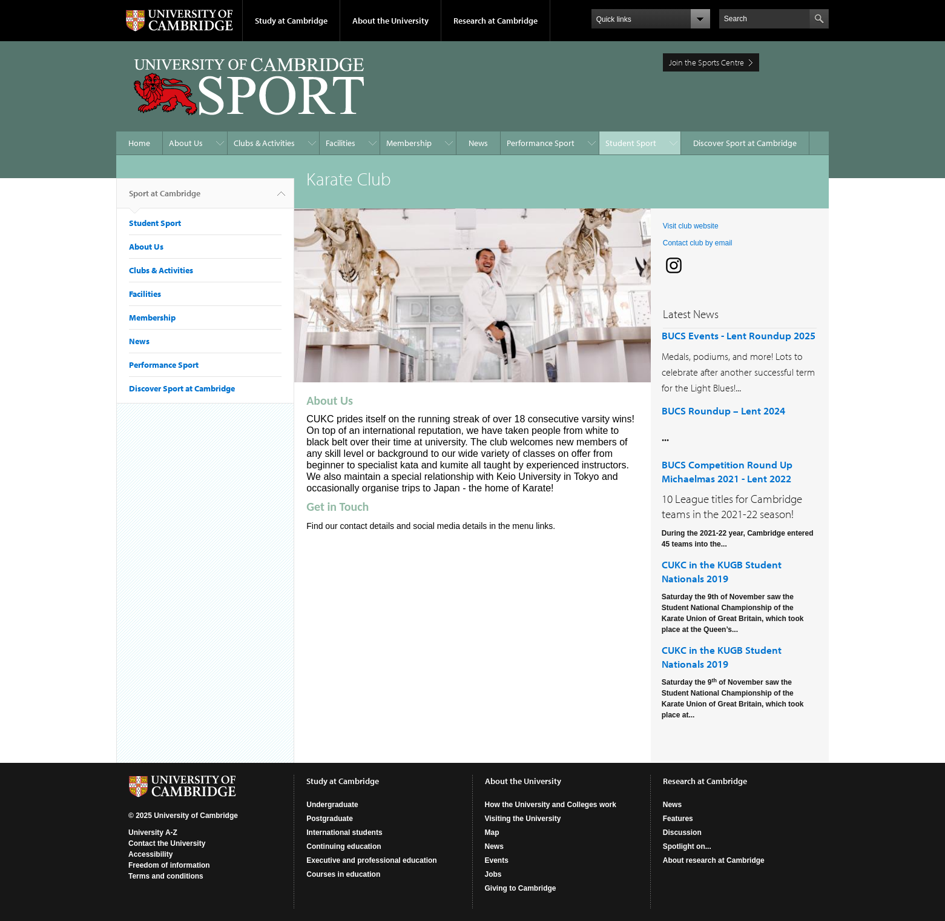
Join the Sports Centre (706, 62)
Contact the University (166, 843)
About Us (186, 143)
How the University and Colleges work (550, 804)
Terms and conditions (165, 876)
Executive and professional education (371, 860)
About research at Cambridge (714, 860)
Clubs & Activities (264, 143)
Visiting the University (523, 818)
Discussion (682, 832)
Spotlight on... (687, 846)
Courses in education (343, 874)
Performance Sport (541, 143)
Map (492, 832)
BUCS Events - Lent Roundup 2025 (738, 335)
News (478, 143)
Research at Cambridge (495, 20)
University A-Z (152, 832)
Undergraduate (332, 804)
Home (139, 143)
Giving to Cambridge (520, 888)
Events (497, 860)
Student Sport (630, 143)
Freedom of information (169, 865)
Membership (409, 143)
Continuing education (343, 846)
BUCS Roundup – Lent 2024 (723, 410)
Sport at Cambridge (164, 198)
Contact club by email (698, 243)
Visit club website (691, 226)
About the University (390, 20)
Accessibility (150, 854)
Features (678, 818)
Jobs (493, 874)
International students (344, 832)
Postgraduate (329, 818)
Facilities (340, 143)
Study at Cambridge (291, 20)
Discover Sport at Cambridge (745, 143)
